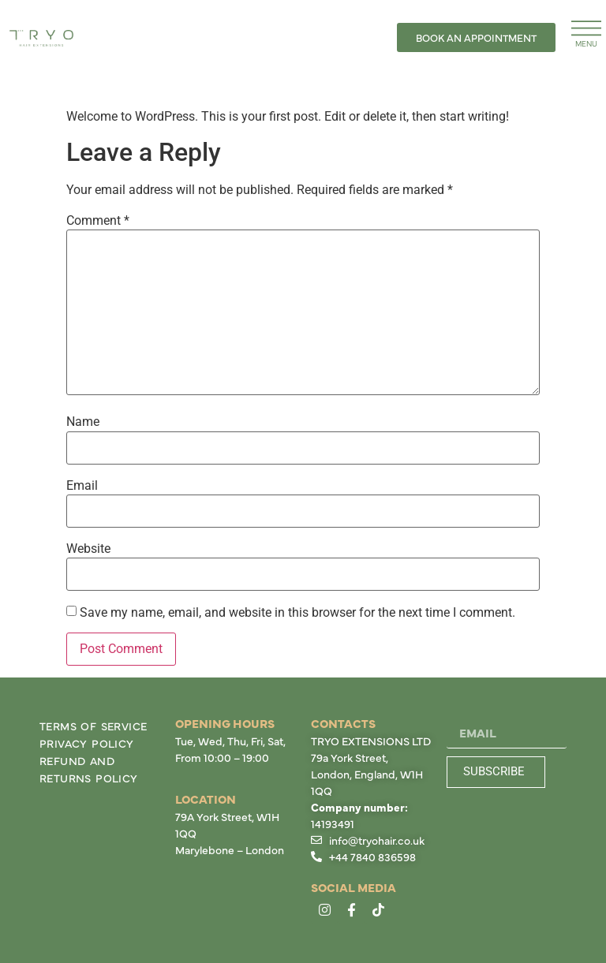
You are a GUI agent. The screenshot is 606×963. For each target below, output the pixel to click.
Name (82, 422)
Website (88, 549)
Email (82, 486)
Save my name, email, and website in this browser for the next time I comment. (297, 613)
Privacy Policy (86, 743)
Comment (97, 221)
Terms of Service (93, 725)
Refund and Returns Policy (88, 769)
